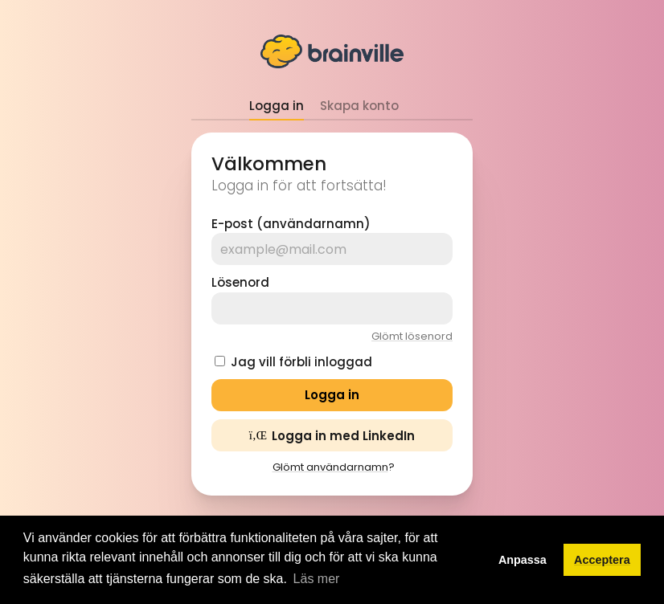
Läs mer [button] (316, 579)
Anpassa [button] (522, 559)
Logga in (276, 105)
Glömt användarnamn (330, 467)
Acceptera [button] (602, 559)
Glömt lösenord (412, 336)
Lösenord (240, 282)
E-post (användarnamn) (291, 223)
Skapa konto (359, 105)
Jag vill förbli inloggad (301, 361)
